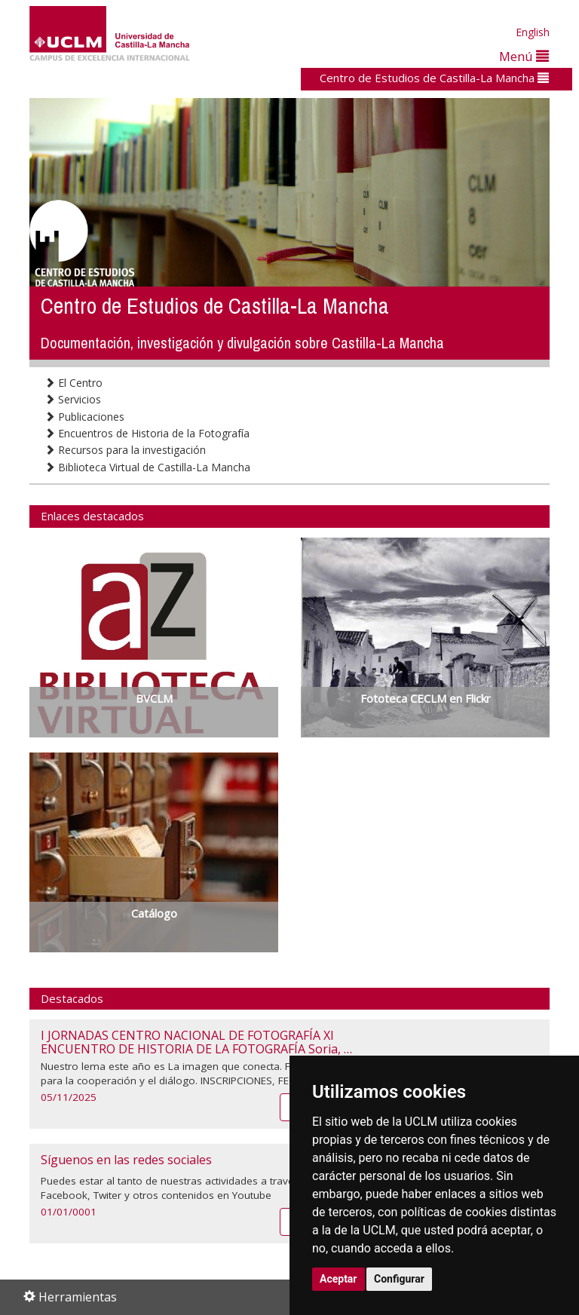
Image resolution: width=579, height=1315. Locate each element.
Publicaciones (84, 416)
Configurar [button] (399, 1279)
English (533, 32)
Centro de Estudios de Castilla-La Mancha (434, 77)
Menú (524, 56)
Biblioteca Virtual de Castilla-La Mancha (147, 467)
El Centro (73, 382)
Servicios (72, 399)
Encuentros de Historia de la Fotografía (147, 433)
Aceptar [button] (338, 1279)
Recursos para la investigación (125, 450)
